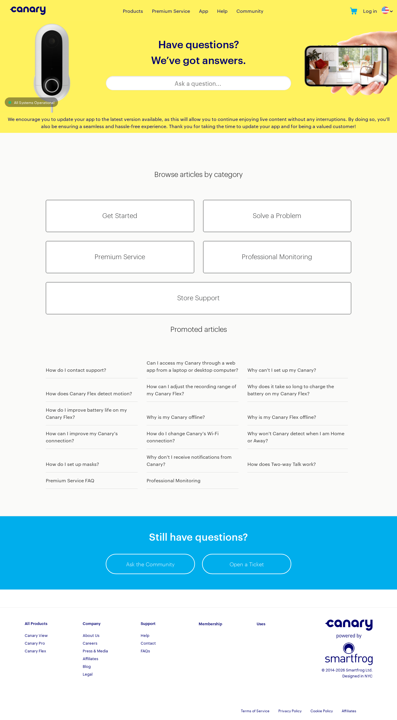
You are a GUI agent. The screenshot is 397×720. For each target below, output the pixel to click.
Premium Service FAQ (70, 480)
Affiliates (90, 658)
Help (222, 11)
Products (133, 11)
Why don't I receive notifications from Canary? (189, 460)
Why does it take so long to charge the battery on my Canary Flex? (290, 389)
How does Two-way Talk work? (281, 464)
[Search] (198, 83)
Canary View (36, 635)
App (203, 11)
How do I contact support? (76, 370)
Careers (90, 643)
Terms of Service (255, 710)
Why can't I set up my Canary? (281, 370)
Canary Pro (35, 643)
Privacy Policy (290, 710)
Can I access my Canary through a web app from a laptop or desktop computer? (192, 366)
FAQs (145, 650)
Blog (87, 666)
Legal (87, 674)
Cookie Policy (321, 710)
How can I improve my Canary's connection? (82, 437)
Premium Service (171, 11)
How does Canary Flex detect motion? (89, 393)
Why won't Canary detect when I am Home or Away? (295, 437)
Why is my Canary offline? (176, 417)
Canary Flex (35, 650)
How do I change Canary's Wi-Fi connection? (183, 437)
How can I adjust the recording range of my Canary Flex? (191, 389)
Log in (370, 11)
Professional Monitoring (173, 480)
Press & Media (95, 650)
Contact (148, 643)
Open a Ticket (247, 563)
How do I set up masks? (72, 464)
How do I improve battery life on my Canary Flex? (86, 413)
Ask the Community (150, 563)
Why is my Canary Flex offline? (281, 417)
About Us (91, 635)
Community (249, 11)
